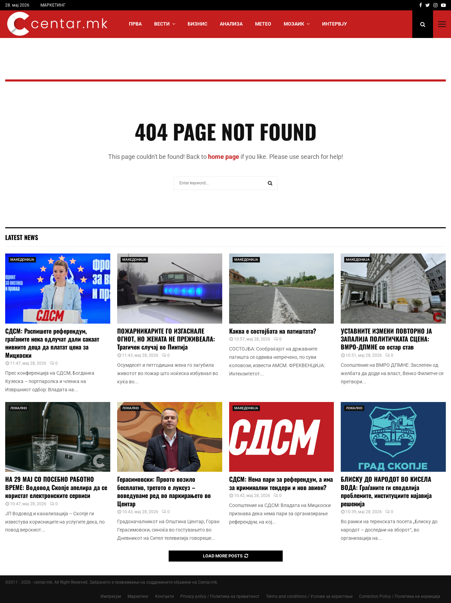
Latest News (21, 237)
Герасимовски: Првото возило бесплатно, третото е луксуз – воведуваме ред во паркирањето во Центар (164, 491)
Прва (135, 24)
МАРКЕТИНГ (53, 5)
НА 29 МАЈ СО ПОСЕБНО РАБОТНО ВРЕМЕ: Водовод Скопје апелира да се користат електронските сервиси (56, 487)
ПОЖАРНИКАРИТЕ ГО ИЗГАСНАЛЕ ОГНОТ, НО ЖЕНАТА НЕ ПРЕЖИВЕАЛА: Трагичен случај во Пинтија (166, 339)
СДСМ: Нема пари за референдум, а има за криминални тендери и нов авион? (281, 483)
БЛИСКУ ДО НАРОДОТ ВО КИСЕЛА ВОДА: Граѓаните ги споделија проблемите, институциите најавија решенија (386, 491)
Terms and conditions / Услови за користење (309, 596)
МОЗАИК (294, 24)
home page (223, 156)
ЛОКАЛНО (18, 408)
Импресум (111, 596)
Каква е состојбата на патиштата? (272, 330)
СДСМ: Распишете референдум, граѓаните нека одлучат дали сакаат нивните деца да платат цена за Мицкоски (52, 343)
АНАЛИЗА (231, 24)
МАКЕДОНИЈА (22, 259)
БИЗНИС (197, 24)
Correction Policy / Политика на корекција (399, 596)
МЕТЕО (263, 24)
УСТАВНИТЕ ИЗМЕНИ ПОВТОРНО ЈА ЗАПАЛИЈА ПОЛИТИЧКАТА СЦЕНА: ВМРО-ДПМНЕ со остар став (386, 339)
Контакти (164, 596)
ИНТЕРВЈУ (334, 24)
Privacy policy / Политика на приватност (220, 596)
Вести (162, 24)
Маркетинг (138, 596)
